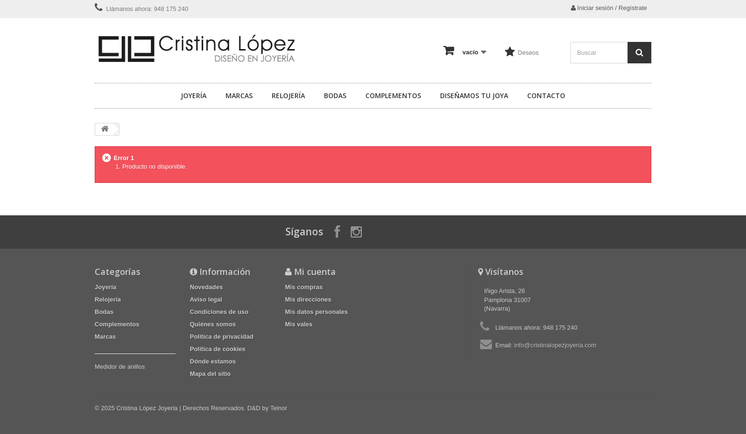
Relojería (288, 95)
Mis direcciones (308, 299)
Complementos (393, 95)
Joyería (193, 95)
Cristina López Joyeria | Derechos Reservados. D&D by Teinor (202, 408)
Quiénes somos (213, 324)
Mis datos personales (316, 311)
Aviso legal (206, 299)
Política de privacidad (222, 336)
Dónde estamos (213, 361)
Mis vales (299, 324)
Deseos (528, 52)
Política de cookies (217, 349)
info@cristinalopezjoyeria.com (555, 345)
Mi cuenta (315, 271)
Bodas (335, 95)
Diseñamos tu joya (474, 95)
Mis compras (304, 287)
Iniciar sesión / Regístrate (609, 7)
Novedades (206, 287)
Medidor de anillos (120, 366)
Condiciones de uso (219, 311)
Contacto (546, 95)
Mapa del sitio (210, 373)
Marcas (239, 95)
